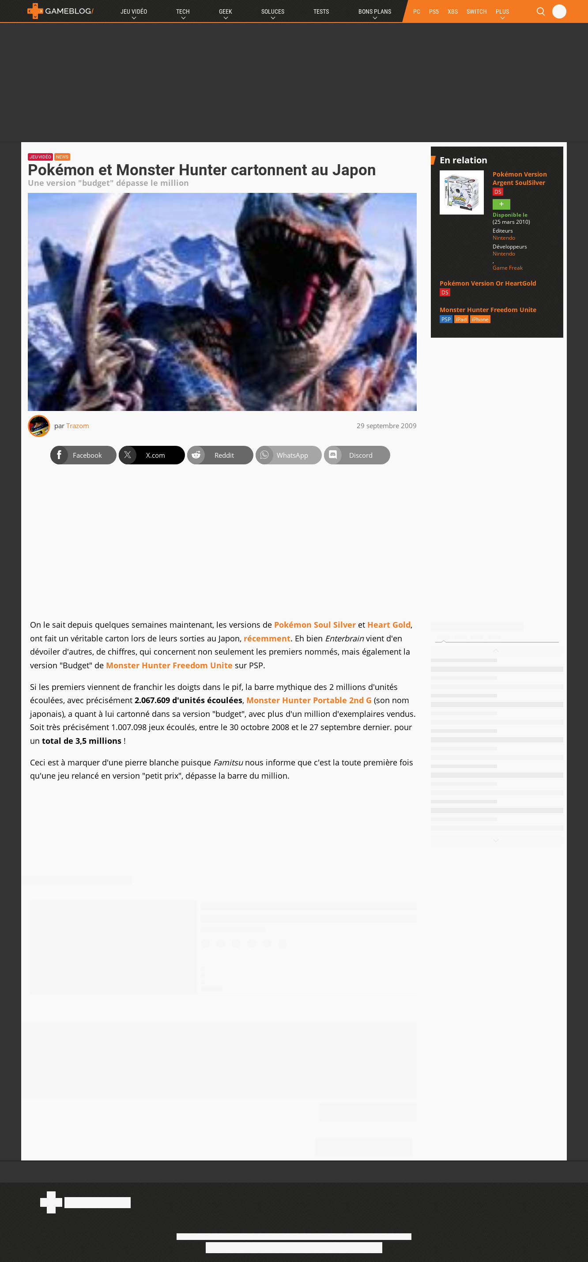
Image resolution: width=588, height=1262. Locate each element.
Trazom (77, 425)
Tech (183, 11)
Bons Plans (374, 11)
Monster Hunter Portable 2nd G (309, 700)
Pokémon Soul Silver (315, 624)
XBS (453, 11)
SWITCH (477, 11)
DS (497, 192)
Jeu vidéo (40, 156)
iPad (461, 319)
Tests (321, 11)
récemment (267, 638)
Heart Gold (389, 624)
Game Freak (508, 267)
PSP (446, 319)
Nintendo (504, 237)
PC (416, 11)
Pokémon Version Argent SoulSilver (520, 178)
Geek (225, 11)
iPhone (480, 319)
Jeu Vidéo (134, 11)
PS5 (434, 11)
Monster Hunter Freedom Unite (169, 665)
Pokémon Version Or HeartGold (488, 283)
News (62, 156)
